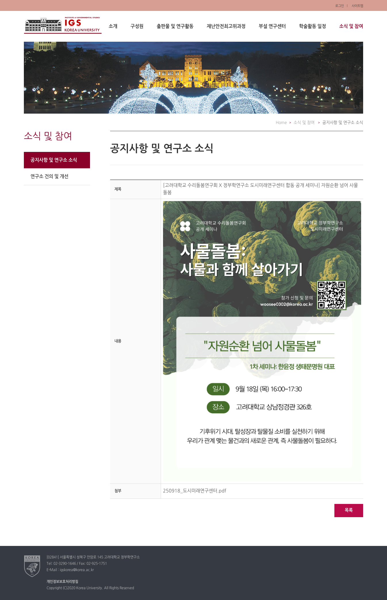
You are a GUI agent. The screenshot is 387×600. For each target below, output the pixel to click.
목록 (349, 510)
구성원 (137, 26)
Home (281, 123)
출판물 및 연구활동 (175, 26)
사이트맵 (357, 6)
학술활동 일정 (312, 26)
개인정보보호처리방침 (62, 582)
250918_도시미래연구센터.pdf (194, 491)
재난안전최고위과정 (226, 26)
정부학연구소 (63, 25)
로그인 (339, 6)
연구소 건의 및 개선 (49, 176)
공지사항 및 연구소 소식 (53, 160)
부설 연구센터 (272, 26)
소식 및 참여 (351, 26)
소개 (113, 26)
